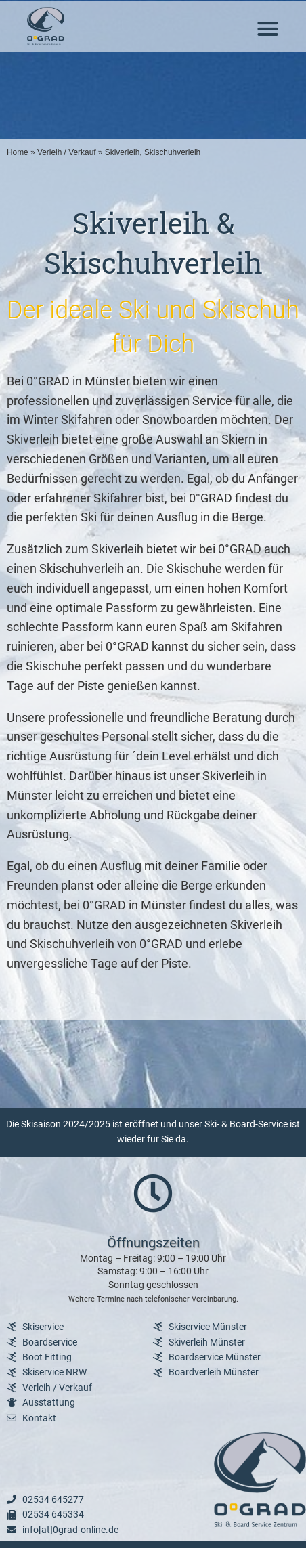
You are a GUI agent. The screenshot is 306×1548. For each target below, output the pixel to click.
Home (17, 152)
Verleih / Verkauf (66, 152)
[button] (268, 29)
